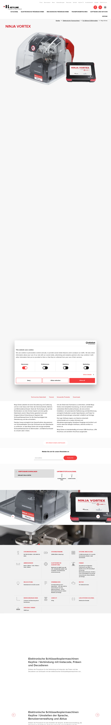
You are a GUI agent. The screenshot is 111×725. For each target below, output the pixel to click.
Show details (87, 374)
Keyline (58, 20)
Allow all (82, 380)
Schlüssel (14, 12)
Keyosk (105, 16)
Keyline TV (81, 2)
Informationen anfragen (55, 443)
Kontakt (96, 2)
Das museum (47, 2)
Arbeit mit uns (103, 2)
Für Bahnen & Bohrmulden (90, 20)
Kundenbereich (89, 2)
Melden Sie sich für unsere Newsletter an (55, 452)
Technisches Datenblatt (38, 397)
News (53, 2)
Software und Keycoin (99, 12)
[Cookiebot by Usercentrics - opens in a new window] (87, 343)
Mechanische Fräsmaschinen (58, 12)
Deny (29, 380)
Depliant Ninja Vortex (24, 475)
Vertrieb (75, 2)
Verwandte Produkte (63, 397)
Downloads (76, 397)
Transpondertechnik (80, 12)
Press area (68, 2)
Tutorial (51, 397)
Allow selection (55, 380)
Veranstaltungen (60, 2)
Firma (41, 2)
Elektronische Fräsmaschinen (32, 12)
